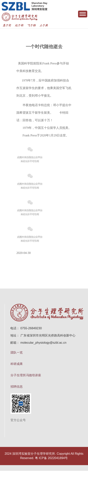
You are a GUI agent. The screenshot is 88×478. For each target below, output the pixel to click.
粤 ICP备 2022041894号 (51, 458)
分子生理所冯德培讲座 (25, 375)
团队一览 (16, 352)
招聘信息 (16, 386)
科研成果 (16, 363)
